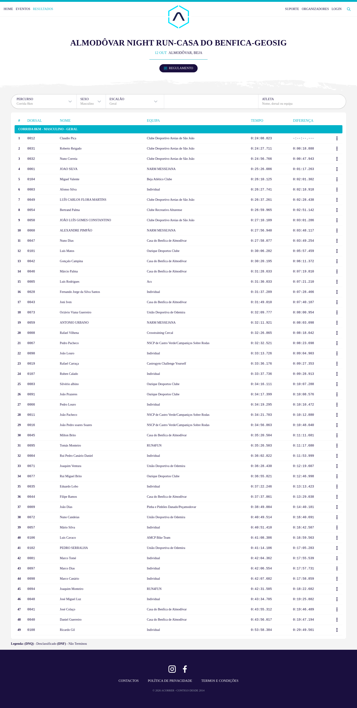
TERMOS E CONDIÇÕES (219, 681)
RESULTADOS (43, 9)
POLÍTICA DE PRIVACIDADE (170, 681)
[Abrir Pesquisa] (348, 9)
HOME (8, 9)
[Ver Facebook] (185, 669)
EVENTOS (23, 9)
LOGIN (337, 9)
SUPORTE (292, 9)
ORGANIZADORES (315, 9)
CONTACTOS (129, 681)
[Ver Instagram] (172, 669)
